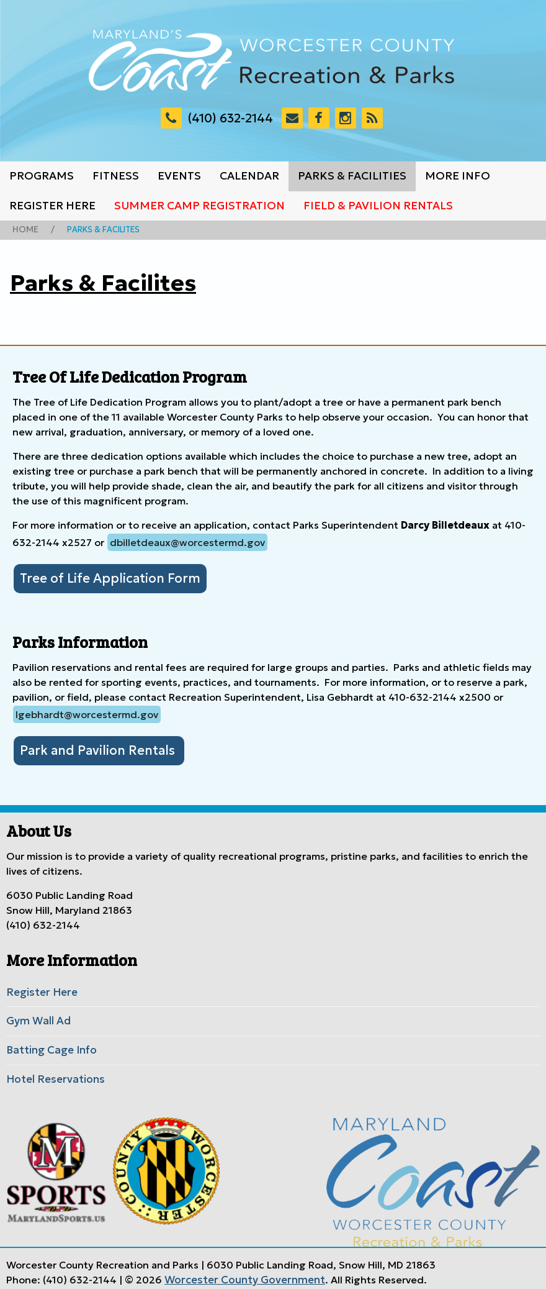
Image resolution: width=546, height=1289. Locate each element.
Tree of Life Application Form (103, 577)
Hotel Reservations (51, 1073)
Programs (41, 176)
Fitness (115, 176)
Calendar (249, 176)
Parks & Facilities (352, 176)
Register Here (52, 205)
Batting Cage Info (48, 1045)
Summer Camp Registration (199, 205)
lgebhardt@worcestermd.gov (87, 712)
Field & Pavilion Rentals (378, 205)
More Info (457, 176)
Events (179, 176)
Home (24, 229)
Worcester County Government (239, 1272)
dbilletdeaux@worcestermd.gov (187, 541)
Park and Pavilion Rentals (92, 747)
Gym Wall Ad (36, 1017)
